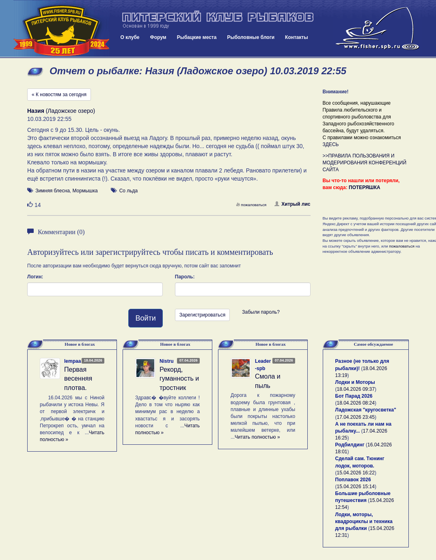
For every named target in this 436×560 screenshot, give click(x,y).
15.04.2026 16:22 (356, 473)
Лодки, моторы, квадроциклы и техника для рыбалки (364, 521)
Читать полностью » (257, 437)
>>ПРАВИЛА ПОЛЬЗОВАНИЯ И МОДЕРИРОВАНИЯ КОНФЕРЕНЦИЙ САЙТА (365, 162)
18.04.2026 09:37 (356, 389)
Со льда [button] (128, 191)
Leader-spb (263, 364)
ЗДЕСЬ (331, 144)
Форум (158, 37)
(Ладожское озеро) (61, 111)
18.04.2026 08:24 (356, 403)
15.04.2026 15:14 (356, 486)
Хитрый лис (292, 204)
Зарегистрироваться (202, 315)
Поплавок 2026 (353, 479)
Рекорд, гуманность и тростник (179, 379)
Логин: (35, 277)
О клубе (130, 37)
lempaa (72, 361)
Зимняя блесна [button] (52, 191)
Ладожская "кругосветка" (365, 410)
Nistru (167, 361)
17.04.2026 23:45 (356, 417)
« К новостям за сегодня (59, 94)
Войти (145, 318)
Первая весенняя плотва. (78, 379)
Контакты (296, 37)
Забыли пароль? (261, 312)
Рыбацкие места (197, 37)
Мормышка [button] (84, 191)
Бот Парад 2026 (354, 396)
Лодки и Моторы (355, 382)
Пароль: (185, 277)
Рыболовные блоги (250, 37)
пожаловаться (251, 204)
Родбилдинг (350, 445)
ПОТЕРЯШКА (364, 187)
